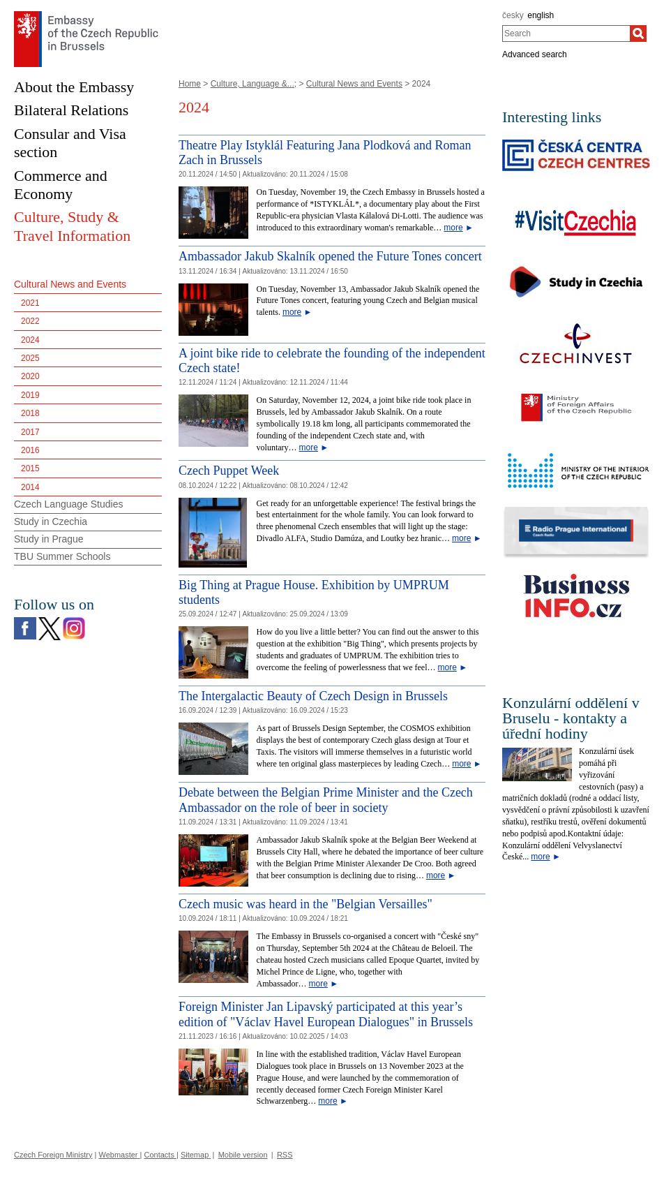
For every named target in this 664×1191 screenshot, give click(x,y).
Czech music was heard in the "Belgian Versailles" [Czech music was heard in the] (305, 904)
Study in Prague (49, 539)
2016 (30, 450)
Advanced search (534, 54)
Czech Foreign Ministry (53, 1155)
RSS (285, 1155)
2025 (30, 358)
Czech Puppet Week (229, 471)
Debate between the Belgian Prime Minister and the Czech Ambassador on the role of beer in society (326, 800)
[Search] (638, 33)
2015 (30, 468)
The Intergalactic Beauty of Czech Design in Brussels (313, 696)
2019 (30, 395)
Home (190, 84)
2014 (30, 487)
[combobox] (566, 33)
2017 (30, 432)
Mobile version (243, 1155)
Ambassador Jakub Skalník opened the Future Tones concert (330, 256)
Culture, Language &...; (253, 84)
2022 (30, 321)
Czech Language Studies (68, 504)
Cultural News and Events (354, 84)
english (540, 15)
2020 (30, 376)
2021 (30, 303)
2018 (30, 413)
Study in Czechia (50, 521)
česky (513, 15)
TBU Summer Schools (62, 556)
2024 (30, 340)
